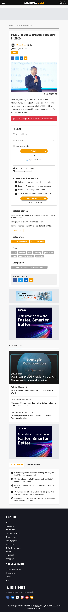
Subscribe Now (47, 119)
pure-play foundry (26, 256)
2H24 (14, 253)
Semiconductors (28, 25)
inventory (37, 253)
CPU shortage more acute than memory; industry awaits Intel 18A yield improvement (35, 474)
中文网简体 (10, 559)
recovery (39, 256)
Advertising (10, 526)
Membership (10, 530)
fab (29, 253)
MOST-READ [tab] (17, 464)
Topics (8, 577)
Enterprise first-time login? (24, 168)
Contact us (10, 544)
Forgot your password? (23, 171)
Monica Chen (21, 45)
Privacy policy (11, 537)
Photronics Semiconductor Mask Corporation (29, 267)
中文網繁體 (10, 555)
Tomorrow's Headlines (14, 569)
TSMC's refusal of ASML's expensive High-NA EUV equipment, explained (33, 480)
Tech (18, 25)
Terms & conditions (13, 533)
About (8, 522)
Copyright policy (11, 541)
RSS (7, 580)
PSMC (14, 256)
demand (22, 253)
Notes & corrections (13, 548)
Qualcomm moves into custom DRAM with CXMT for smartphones (34, 486)
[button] (34, 160)
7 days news (10, 573)
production (48, 253)
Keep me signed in (22, 146)
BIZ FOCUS (15, 345)
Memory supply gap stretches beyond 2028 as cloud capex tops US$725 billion (34, 499)
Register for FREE (36, 198)
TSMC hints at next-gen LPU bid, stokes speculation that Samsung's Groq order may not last (34, 493)
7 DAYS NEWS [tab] (33, 464)
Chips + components (20, 241)
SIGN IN (38, 151)
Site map (9, 551)
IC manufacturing (37, 241)
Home (11, 25)
